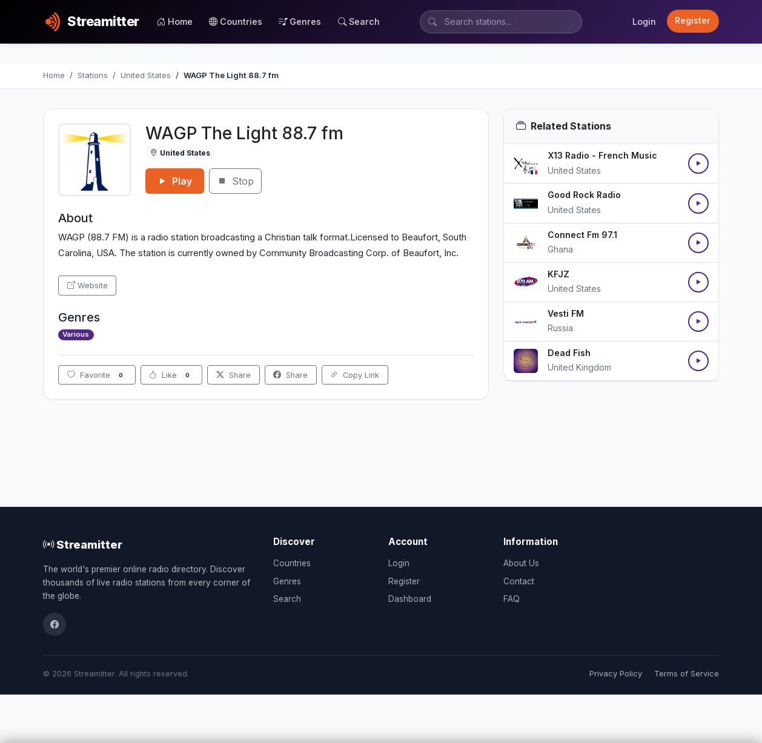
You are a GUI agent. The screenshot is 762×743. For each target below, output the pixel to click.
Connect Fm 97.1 (582, 235)
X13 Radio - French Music (602, 155)
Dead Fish (569, 353)
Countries (235, 21)
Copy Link (354, 375)
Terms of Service (686, 673)
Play (174, 181)
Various (75, 334)
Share (233, 375)
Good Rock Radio (584, 195)
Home (175, 21)
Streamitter (82, 544)
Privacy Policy (615, 673)
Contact (518, 581)
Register (693, 20)
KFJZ (558, 274)
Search (359, 21)
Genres (300, 21)
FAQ (511, 599)
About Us (521, 563)
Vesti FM (566, 313)
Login (644, 21)
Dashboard (409, 599)
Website (87, 285)
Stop (235, 181)
